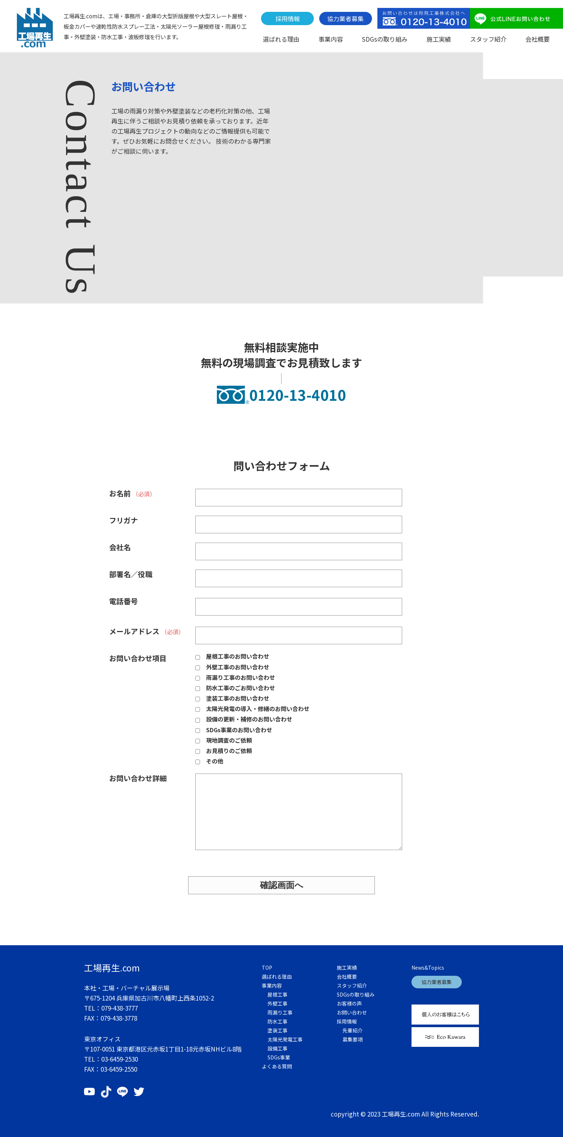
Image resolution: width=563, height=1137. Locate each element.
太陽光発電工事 (285, 1039)
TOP (267, 967)
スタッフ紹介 (488, 38)
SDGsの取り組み (385, 38)
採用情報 (287, 18)
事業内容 (330, 38)
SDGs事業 (278, 1057)
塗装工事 (277, 1030)
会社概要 (537, 38)
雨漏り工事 (280, 1012)
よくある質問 (277, 1066)
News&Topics (427, 967)
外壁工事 (277, 1003)
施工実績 (439, 38)
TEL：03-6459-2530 (111, 1058)
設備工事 (277, 1048)
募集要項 (353, 1039)
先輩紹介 (353, 1030)
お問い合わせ (352, 1012)
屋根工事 (277, 994)
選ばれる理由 (281, 38)
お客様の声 (349, 1003)
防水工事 (277, 1021)
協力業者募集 (345, 18)
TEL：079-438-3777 (111, 1007)
